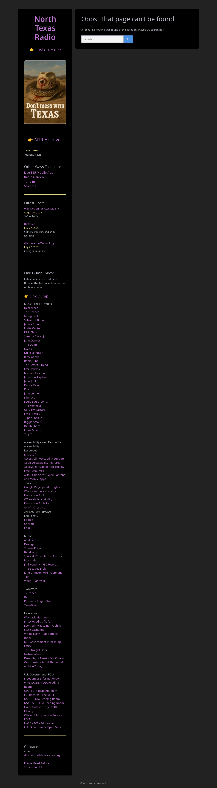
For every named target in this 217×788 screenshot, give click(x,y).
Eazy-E (28, 348)
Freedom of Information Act (42, 678)
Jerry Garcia (31, 357)
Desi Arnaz (31, 308)
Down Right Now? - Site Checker (45, 658)
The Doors (31, 344)
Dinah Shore (32, 426)
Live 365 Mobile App (38, 172)
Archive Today (33, 666)
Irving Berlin (32, 316)
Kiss (26, 389)
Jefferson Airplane (36, 377)
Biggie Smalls (33, 422)
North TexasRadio (45, 28)
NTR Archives (49, 140)
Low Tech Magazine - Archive (42, 625)
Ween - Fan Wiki (34, 581)
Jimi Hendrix (32, 369)
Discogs (29, 544)
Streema (30, 186)
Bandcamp (31, 552)
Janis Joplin (31, 381)
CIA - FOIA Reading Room (40, 691)
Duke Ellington (33, 352)
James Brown (32, 324)
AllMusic (29, 540)
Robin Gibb (31, 361)
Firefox (28, 519)
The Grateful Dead (36, 365)
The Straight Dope (36, 650)
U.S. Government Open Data (42, 727)
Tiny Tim (29, 434)
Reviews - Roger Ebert (38, 601)
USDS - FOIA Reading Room (42, 699)
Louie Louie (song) (36, 401)
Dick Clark (30, 332)
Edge (27, 528)
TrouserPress (32, 548)
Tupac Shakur (33, 418)
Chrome (29, 524)
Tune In (29, 182)
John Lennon (32, 393)
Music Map (31, 560)
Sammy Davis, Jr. (34, 336)
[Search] (128, 39)
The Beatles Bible (35, 568)
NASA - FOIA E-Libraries (39, 723)
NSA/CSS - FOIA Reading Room (44, 703)
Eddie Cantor (32, 328)
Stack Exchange (34, 629)
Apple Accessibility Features (42, 462)
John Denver (32, 340)
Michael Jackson (34, 373)
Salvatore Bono (34, 320)
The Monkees (33, 405)
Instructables (32, 654)
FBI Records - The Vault (39, 695)
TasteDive (30, 605)
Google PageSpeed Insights (42, 487)
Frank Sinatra (32, 430)
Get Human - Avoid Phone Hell (44, 662)
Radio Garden (34, 177)
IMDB (27, 597)
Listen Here (48, 49)
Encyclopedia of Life (37, 621)
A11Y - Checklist (34, 507)
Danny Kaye (31, 385)
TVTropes (30, 593)
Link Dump (39, 296)
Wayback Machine (36, 617)
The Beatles (31, 312)
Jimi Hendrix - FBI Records (41, 564)
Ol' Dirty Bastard (35, 409)
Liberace (29, 397)
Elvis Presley (32, 414)
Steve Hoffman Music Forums (43, 556)
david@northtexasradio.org (42, 755)
